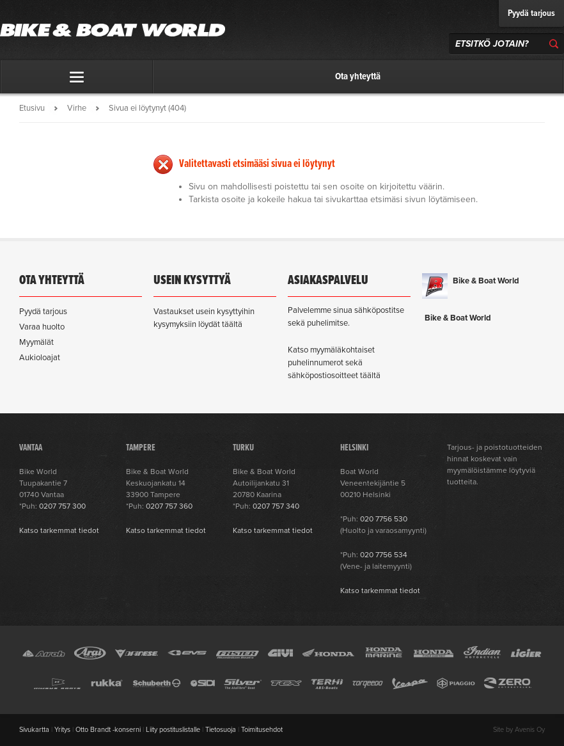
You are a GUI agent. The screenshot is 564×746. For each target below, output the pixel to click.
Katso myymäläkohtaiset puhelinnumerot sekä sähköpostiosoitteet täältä (334, 363)
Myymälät (36, 342)
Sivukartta (34, 730)
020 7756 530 (383, 518)
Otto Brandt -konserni (108, 730)
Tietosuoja (220, 730)
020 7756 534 (383, 554)
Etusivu (32, 108)
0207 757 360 (169, 506)
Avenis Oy (530, 730)
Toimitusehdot (262, 730)
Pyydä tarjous (531, 13)
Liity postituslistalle (173, 730)
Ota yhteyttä (357, 76)
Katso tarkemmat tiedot (59, 530)
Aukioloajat (39, 358)
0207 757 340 (276, 506)
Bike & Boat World (486, 281)
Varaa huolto (42, 327)
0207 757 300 (62, 506)
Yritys (62, 730)
